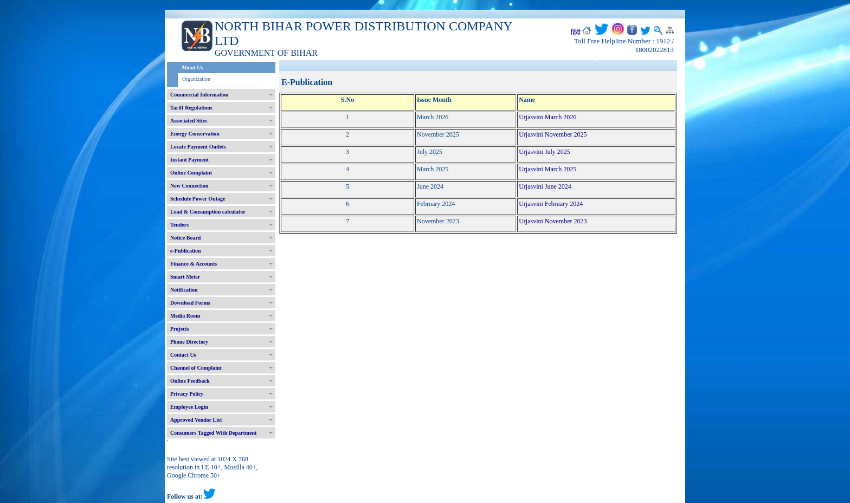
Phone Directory (189, 342)
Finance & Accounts (193, 264)
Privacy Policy (186, 394)
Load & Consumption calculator (208, 212)
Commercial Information (199, 95)
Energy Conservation (195, 134)
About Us (192, 67)
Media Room (185, 316)
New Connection (189, 186)
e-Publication (185, 251)
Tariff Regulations (191, 108)
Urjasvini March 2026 (547, 117)
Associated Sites (188, 121)
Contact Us (183, 355)
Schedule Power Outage (197, 199)
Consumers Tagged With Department (213, 433)
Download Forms (190, 303)
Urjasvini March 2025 (547, 169)
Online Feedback (190, 381)
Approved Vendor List (196, 420)
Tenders (179, 225)
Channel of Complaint (196, 368)
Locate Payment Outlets (198, 147)
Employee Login (189, 407)
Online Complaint (191, 173)
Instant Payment (189, 160)
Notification (184, 290)
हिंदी (576, 32)
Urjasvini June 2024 (545, 186)
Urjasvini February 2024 (551, 204)
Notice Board (185, 238)
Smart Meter (185, 277)
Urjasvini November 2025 (553, 134)
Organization (196, 79)
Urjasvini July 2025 (544, 152)
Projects (179, 329)
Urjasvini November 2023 (553, 221)
